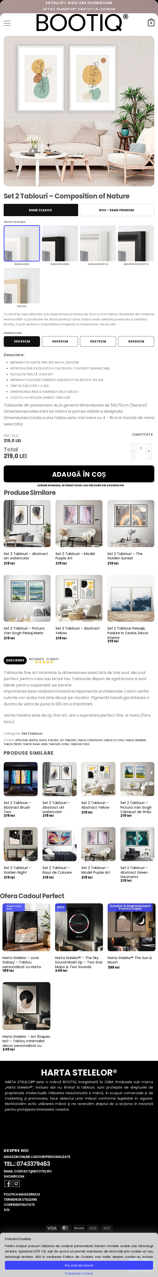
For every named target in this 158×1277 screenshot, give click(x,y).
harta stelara (48, 740)
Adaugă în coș (79, 474)
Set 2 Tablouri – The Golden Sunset (125, 556)
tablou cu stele (114, 740)
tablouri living (59, 744)
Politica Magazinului (22, 1194)
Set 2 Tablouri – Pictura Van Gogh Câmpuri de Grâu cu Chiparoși (136, 810)
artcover (21, 740)
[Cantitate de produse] (141, 448)
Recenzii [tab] (37, 659)
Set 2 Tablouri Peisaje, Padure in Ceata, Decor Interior (127, 633)
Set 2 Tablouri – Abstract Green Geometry (134, 872)
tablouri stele (80, 744)
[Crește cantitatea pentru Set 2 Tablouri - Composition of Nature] (149, 451)
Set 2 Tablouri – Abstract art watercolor (26, 556)
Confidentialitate (19, 1204)
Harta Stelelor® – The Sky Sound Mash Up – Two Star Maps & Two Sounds (79, 962)
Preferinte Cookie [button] (79, 1273)
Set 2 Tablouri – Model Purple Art (75, 556)
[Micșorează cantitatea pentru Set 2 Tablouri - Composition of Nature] (133, 451)
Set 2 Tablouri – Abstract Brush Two (17, 807)
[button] (7, 23)
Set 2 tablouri (32, 733)
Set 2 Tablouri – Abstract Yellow (78, 630)
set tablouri (68, 740)
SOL (7, 1210)
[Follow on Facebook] (7, 1183)
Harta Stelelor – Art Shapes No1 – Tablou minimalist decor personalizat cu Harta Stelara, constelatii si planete (26, 1045)
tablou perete (13, 744)
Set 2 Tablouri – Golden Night (17, 870)
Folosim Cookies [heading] (18, 1239)
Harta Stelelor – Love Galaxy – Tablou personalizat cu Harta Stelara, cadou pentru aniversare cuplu (21, 967)
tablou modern (136, 740)
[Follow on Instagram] (16, 1183)
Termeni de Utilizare (20, 1199)
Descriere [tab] (15, 660)
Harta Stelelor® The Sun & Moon (130, 960)
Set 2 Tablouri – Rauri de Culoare (57, 870)
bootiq (33, 740)
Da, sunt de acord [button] (79, 1265)
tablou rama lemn (35, 744)
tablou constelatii (89, 740)
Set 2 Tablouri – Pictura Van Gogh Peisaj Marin (24, 630)
